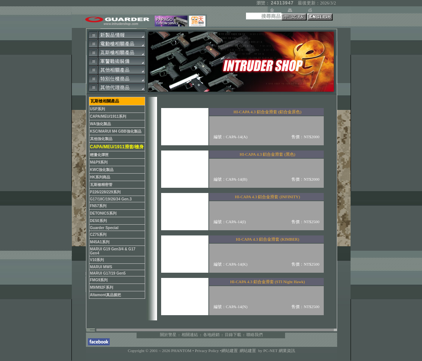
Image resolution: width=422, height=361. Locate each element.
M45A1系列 (99, 242)
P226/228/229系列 (105, 192)
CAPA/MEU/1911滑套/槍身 (117, 146)
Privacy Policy (207, 350)
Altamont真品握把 (105, 295)
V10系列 (97, 260)
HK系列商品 (100, 177)
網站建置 (229, 350)
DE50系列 (98, 221)
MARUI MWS (101, 267)
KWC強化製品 (102, 170)
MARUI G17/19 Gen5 (108, 273)
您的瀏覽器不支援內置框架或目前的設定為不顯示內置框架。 (240, 208)
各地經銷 (211, 334)
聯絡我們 (254, 334)
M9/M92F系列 (101, 287)
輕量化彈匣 (99, 155)
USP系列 (97, 109)
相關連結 (190, 334)
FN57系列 (98, 206)
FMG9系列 (99, 280)
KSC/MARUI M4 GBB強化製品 (115, 131)
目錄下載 (233, 334)
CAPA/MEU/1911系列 (108, 116)
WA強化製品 (100, 124)
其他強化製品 (101, 139)
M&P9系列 (99, 162)
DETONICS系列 (103, 213)
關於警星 (168, 334)
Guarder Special (104, 228)
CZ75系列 (98, 234)
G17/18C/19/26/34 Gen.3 (111, 199)
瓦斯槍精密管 (101, 185)
